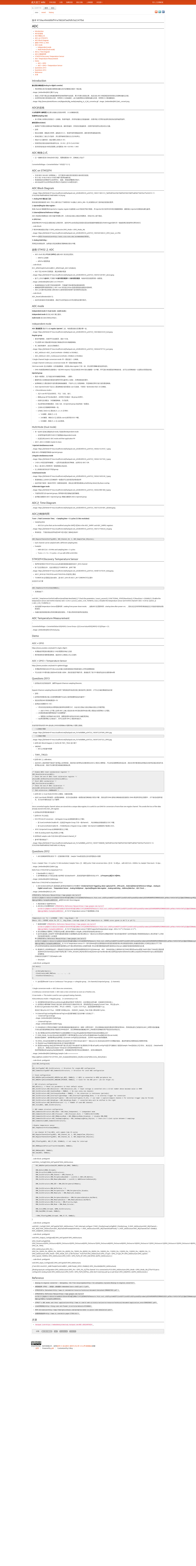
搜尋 (46, 8)
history (51, 12)
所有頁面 (52, 2)
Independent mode (44, 47)
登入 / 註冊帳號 (157, 2)
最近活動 (79, 2)
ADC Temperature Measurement (46, 59)
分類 (61, 2)
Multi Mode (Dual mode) (46, 49)
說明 (37, 1348)
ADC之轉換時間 (40, 54)
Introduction (39, 31)
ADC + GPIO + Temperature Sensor (50, 65)
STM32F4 (73, 1331)
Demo (37, 61)
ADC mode (38, 45)
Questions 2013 (40, 68)
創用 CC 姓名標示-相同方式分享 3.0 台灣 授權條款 (74, 1346)
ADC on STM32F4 (41, 38)
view (36, 12)
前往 (52, 8)
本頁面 (99, 2)
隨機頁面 (69, 2)
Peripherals (63, 1331)
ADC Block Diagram (42, 40)
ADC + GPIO (42, 63)
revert (43, 12)
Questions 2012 (40, 70)
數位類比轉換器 (47, 1331)
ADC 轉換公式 (40, 36)
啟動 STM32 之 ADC (42, 43)
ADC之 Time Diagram (42, 52)
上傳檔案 (89, 2)
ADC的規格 (39, 33)
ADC (35, 26)
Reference (38, 72)
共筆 (36, 75)
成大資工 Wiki (38, 2)
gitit (52, 1348)
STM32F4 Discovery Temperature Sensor (49, 56)
